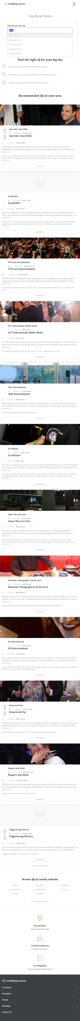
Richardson (64, 885)
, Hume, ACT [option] (15, 36)
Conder (15, 894)
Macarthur (40, 885)
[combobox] (40, 30)
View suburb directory (40, 901)
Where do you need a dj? (16, 26)
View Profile (40, 166)
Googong (64, 889)
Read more (6, 152)
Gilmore (15, 885)
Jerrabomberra (15, 889)
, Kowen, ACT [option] (15, 40)
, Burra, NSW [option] (15, 45)
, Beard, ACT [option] (15, 54)
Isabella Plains (40, 889)
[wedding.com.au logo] (14, 982)
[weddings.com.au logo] (14, 3)
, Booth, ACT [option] (15, 49)
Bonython (40, 894)
